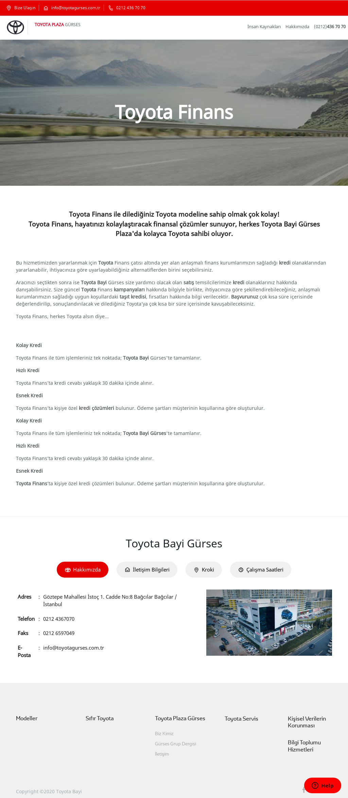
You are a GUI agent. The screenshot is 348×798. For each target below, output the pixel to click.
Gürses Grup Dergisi (173, 736)
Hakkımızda (301, 26)
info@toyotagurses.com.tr (73, 640)
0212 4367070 (60, 611)
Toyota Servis (240, 711)
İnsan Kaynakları (270, 26)
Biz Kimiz (164, 726)
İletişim (162, 746)
